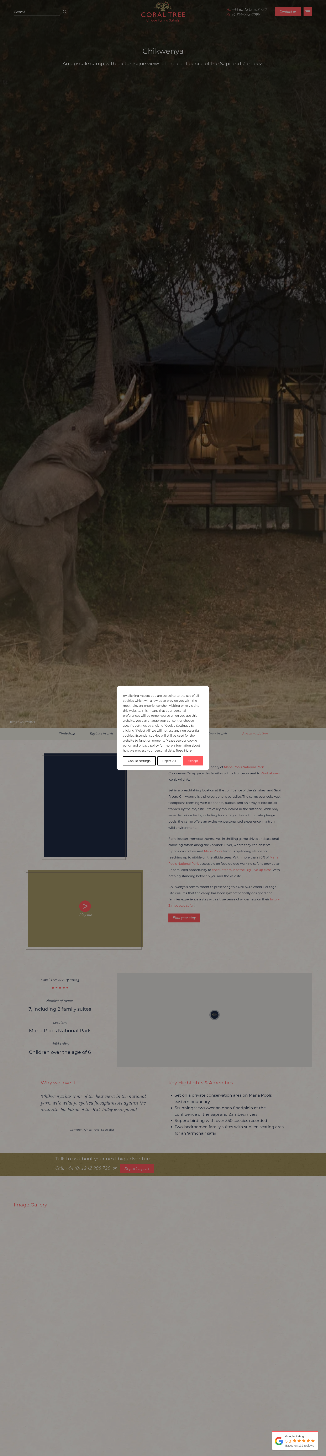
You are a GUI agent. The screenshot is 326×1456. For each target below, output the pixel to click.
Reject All (169, 761)
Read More (183, 750)
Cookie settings (139, 761)
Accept (193, 761)
